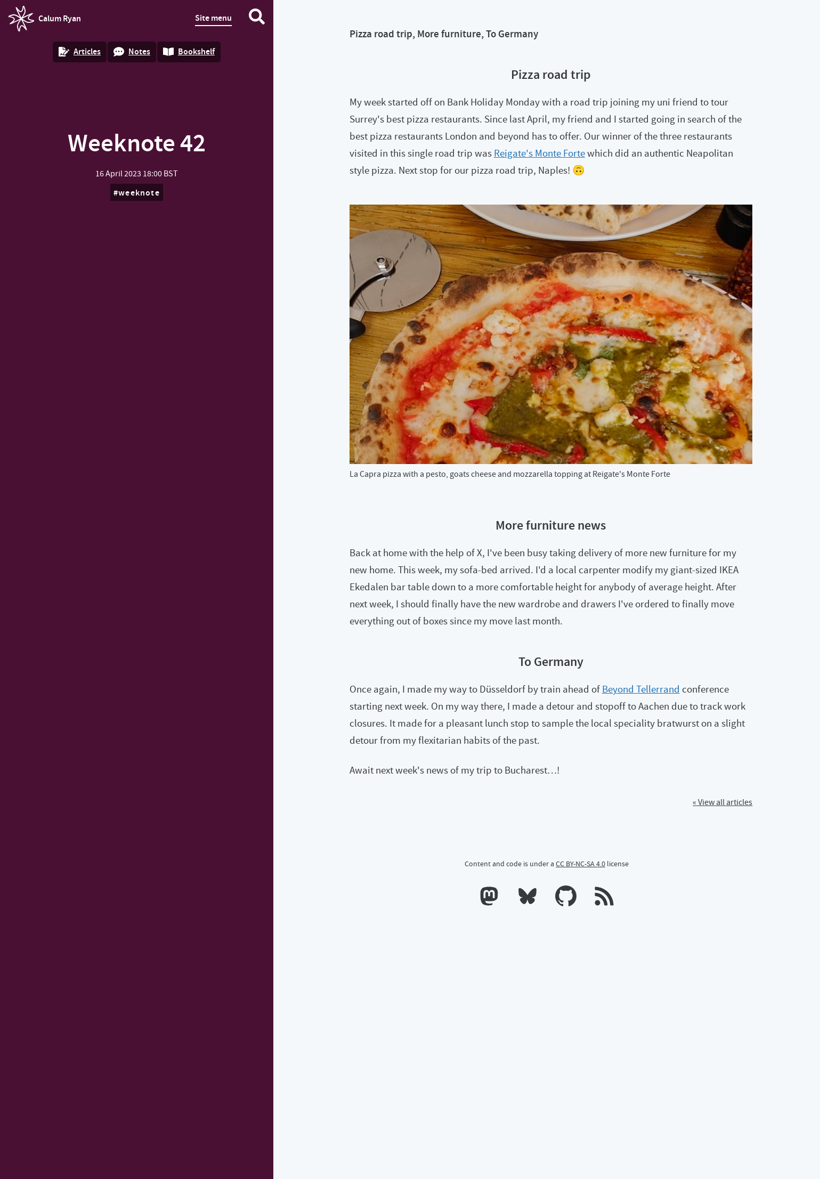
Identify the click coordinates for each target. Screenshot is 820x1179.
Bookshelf (189, 51)
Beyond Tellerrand (641, 689)
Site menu (213, 17)
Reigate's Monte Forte (539, 153)
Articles (80, 51)
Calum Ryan (45, 18)
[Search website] (257, 18)
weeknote (139, 192)
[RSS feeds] (604, 898)
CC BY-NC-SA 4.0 (580, 863)
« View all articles (722, 802)
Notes (131, 51)
